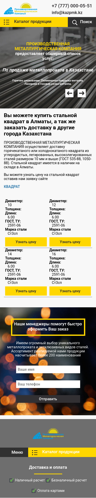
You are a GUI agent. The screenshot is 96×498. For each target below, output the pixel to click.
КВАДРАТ (12, 187)
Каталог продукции (32, 21)
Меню (17, 452)
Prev (69, 93)
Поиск (86, 21)
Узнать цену (26, 242)
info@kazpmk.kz (67, 12)
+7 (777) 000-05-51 (72, 5)
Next (82, 93)
